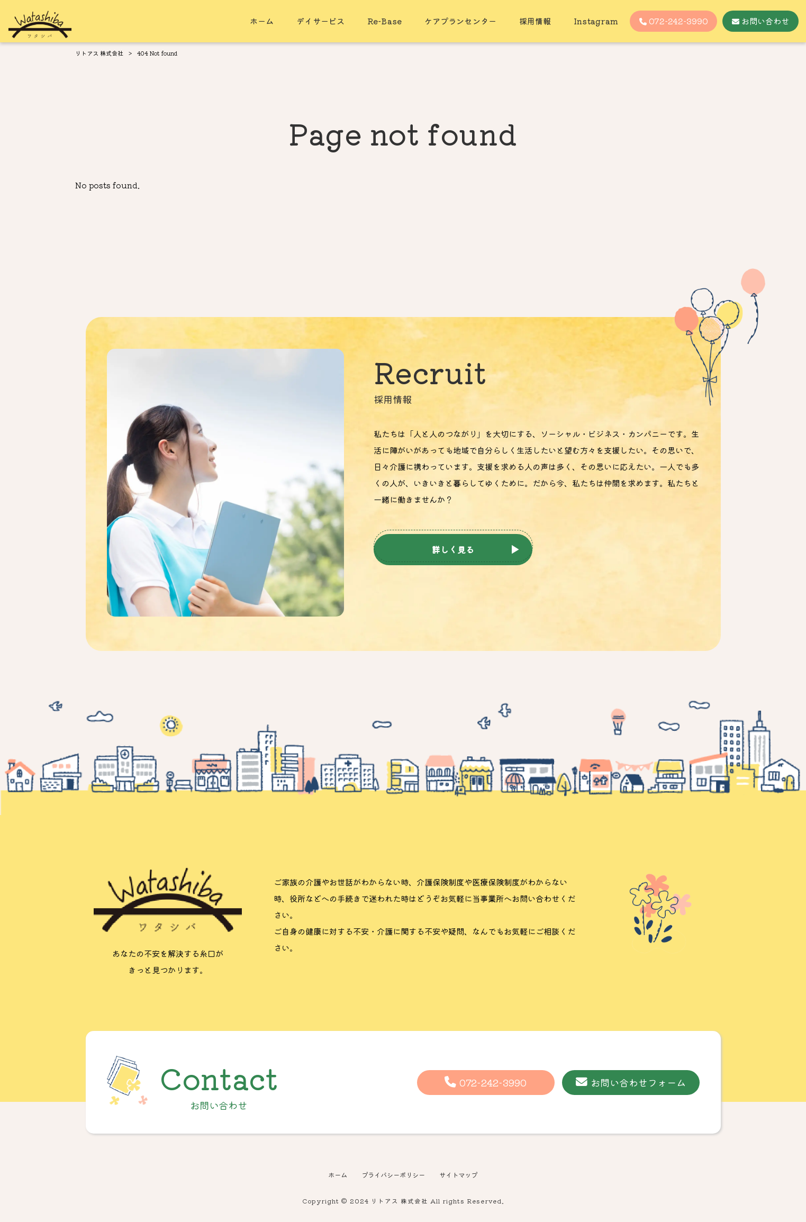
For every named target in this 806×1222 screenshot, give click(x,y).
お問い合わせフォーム (638, 1082)
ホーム (333, 1176)
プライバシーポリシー (392, 1176)
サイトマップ (462, 1176)
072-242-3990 (493, 1082)
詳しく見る (453, 549)
